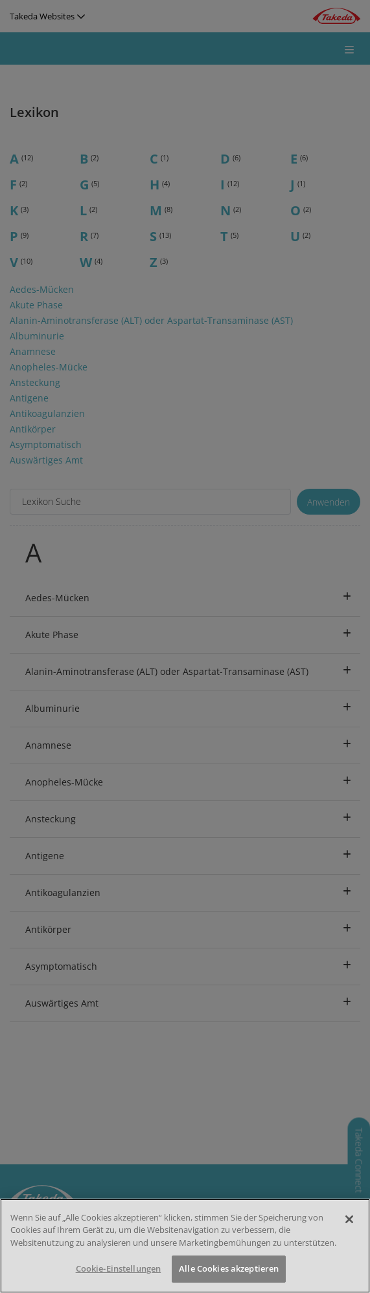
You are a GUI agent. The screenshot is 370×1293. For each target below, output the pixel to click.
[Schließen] (349, 1219)
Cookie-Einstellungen (118, 1268)
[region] (185, 1246)
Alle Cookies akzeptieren (229, 1268)
